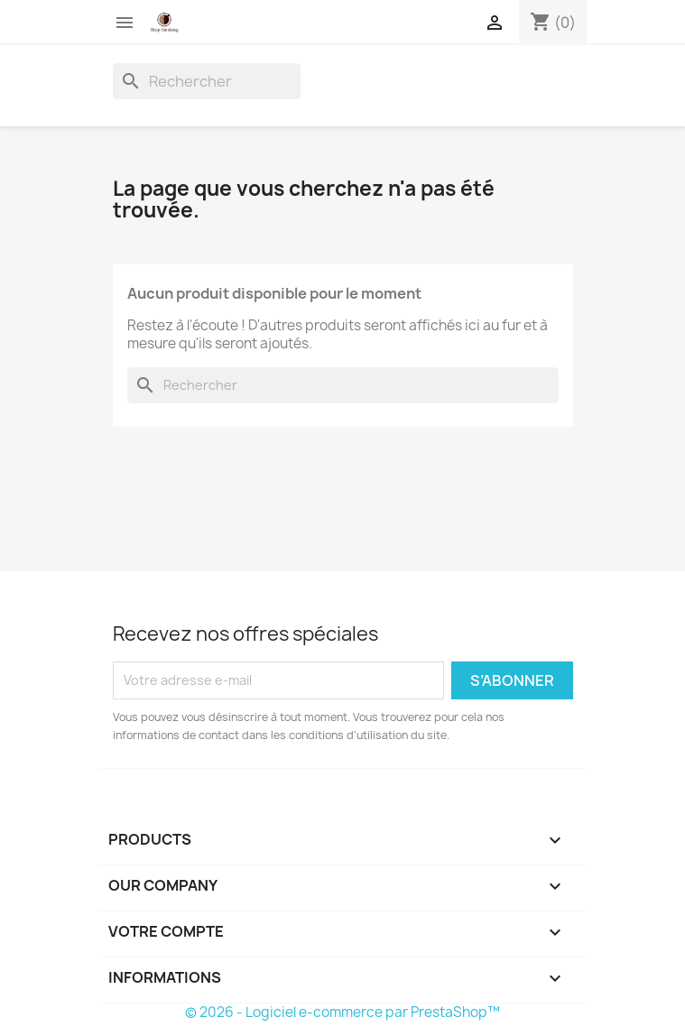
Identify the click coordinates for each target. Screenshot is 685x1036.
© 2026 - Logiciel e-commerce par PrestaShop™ (342, 1012)
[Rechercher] (207, 81)
